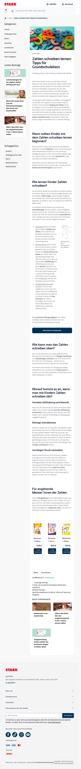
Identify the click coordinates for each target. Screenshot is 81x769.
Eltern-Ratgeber (10, 57)
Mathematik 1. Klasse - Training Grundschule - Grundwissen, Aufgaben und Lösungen (66, 540)
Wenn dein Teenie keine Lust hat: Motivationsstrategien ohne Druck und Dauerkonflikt (15, 106)
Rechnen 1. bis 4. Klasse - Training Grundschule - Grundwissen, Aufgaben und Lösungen (52, 540)
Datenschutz (22, 762)
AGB (15, 762)
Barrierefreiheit (32, 762)
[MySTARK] (51, 4)
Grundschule (9, 48)
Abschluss (8, 43)
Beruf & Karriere (10, 52)
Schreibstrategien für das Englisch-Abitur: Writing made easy (14, 82)
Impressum (9, 762)
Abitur (6, 39)
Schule (6, 29)
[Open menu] (5, 11)
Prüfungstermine (10, 34)
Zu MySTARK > (11, 683)
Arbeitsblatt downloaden (52, 330)
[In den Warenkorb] (38, 551)
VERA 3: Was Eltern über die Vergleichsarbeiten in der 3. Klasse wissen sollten (62, 618)
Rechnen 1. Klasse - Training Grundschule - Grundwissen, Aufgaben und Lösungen (38, 540)
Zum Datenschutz (54, 722)
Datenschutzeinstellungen (45, 762)
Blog (10, 18)
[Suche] (12, 11)
